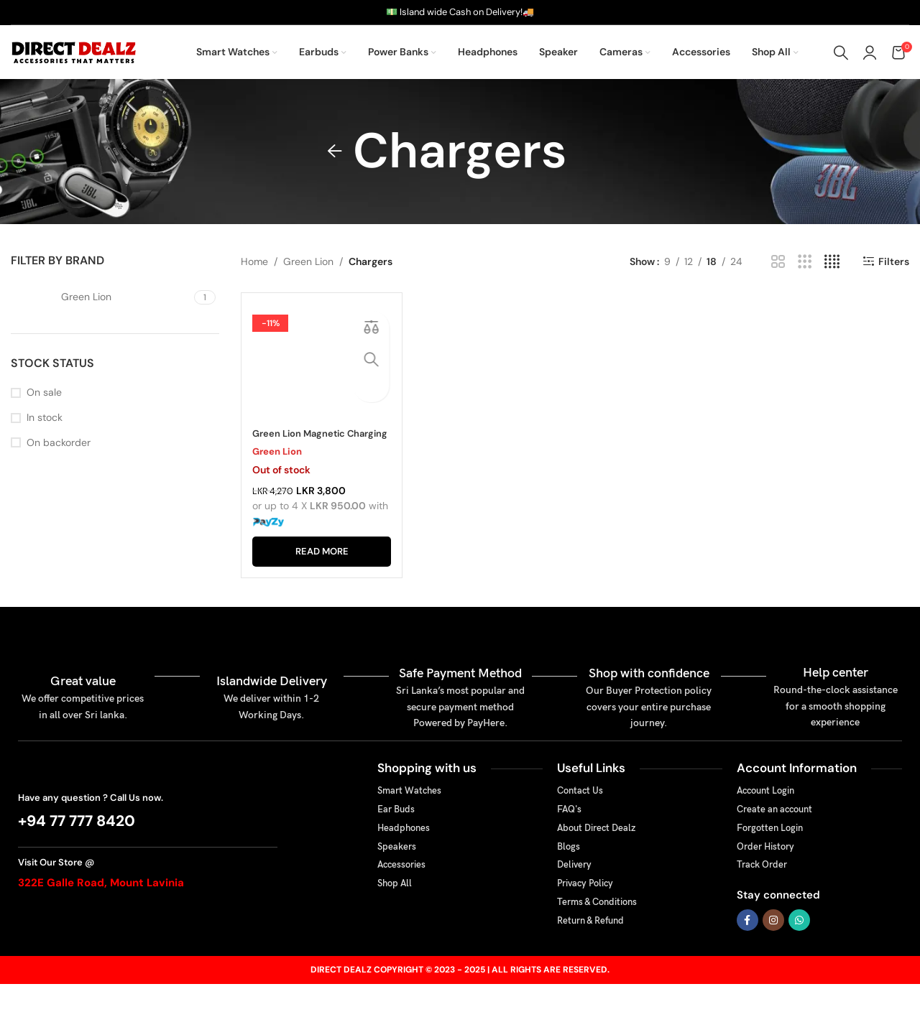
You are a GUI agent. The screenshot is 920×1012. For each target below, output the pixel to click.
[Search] (841, 52)
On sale (44, 392)
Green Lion (308, 261)
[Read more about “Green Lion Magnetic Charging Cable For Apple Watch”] (321, 579)
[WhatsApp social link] (799, 947)
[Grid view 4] (832, 262)
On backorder (59, 442)
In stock (45, 417)
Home (254, 261)
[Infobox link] (147, 839)
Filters (893, 262)
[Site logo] (75, 51)
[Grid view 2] (778, 262)
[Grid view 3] (805, 262)
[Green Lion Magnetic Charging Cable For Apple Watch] (321, 375)
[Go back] (335, 151)
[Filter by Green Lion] (100, 297)
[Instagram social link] (773, 947)
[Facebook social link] (747, 947)
